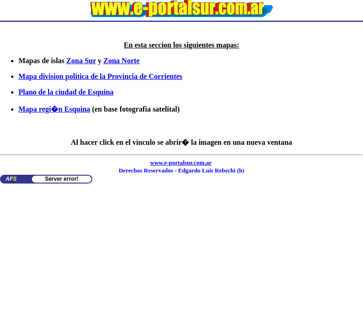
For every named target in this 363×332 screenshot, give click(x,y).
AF (11, 179)
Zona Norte (121, 61)
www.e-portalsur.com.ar (181, 162)
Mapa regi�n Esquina (54, 109)
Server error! (62, 179)
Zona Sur (81, 61)
